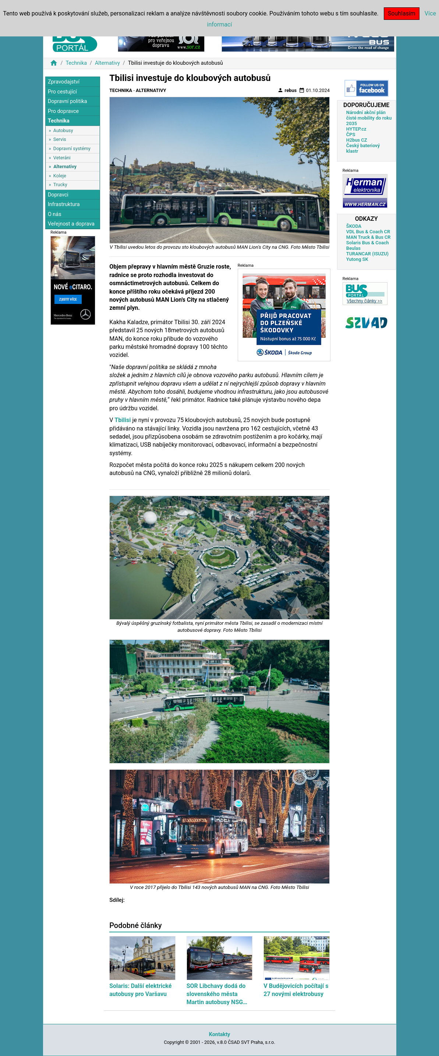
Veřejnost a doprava (71, 224)
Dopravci (58, 195)
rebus (287, 90)
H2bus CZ (356, 140)
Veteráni (62, 157)
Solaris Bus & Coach (367, 242)
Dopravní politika (67, 101)
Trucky (60, 184)
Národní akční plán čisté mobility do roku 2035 (369, 118)
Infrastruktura (64, 204)
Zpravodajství (63, 82)
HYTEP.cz (356, 129)
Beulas (353, 248)
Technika (76, 63)
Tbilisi (122, 420)
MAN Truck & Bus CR (368, 237)
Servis (59, 139)
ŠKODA (353, 226)
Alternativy (107, 63)
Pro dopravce (63, 111)
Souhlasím (401, 13)
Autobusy (63, 130)
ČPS (350, 134)
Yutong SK (357, 259)
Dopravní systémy (72, 148)
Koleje (59, 175)
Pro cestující (62, 92)
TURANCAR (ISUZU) (367, 253)
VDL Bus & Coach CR (368, 231)
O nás (54, 214)
